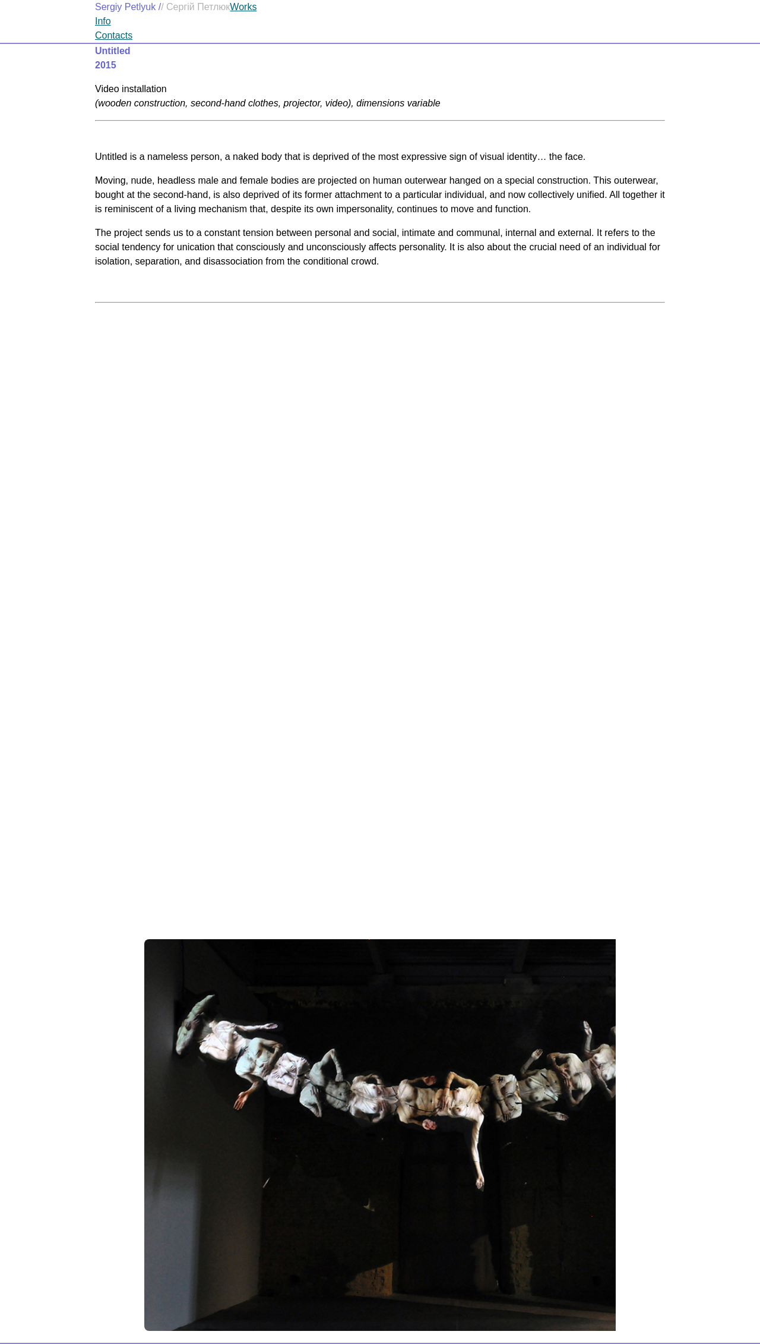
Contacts (113, 35)
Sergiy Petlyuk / (128, 7)
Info (103, 21)
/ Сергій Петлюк (195, 7)
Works (243, 7)
